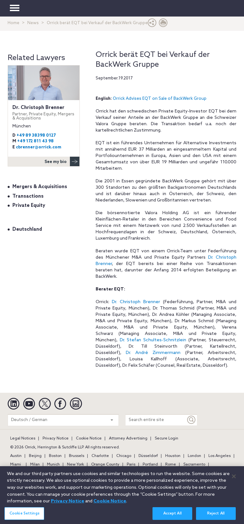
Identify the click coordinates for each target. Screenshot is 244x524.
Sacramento (194, 464)
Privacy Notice (56, 438)
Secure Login (166, 438)
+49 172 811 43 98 (35, 141)
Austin (16, 456)
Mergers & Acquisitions (39, 187)
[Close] (234, 480)
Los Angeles (219, 456)
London (194, 456)
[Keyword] (191, 420)
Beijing (35, 456)
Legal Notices (22, 438)
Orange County (105, 464)
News (33, 23)
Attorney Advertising (128, 438)
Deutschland (27, 229)
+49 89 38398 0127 (36, 135)
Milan (35, 464)
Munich (53, 464)
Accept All (172, 516)
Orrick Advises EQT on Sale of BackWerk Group (160, 98)
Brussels (76, 456)
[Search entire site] (155, 420)
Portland (150, 464)
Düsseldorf (148, 456)
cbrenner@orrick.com (38, 147)
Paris (131, 464)
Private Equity (28, 205)
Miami (15, 464)
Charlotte (100, 456)
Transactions (28, 196)
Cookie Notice (89, 438)
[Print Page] (163, 24)
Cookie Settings (24, 516)
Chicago (123, 456)
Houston (172, 456)
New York (75, 464)
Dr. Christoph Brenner (43, 112)
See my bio (61, 161)
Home (13, 23)
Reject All (216, 516)
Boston (55, 456)
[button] (152, 24)
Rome (170, 464)
